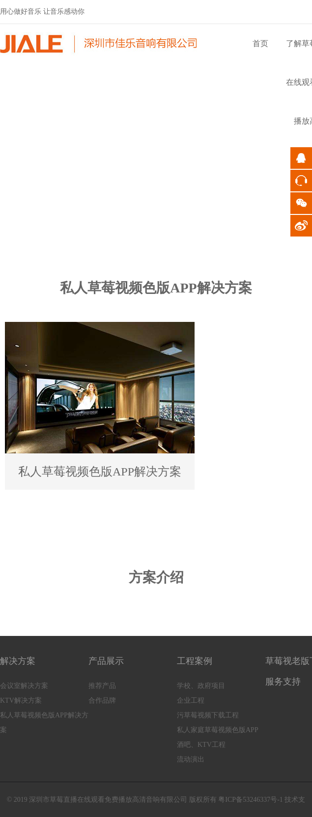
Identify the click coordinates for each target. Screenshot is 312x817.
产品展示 (106, 661)
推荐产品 (102, 685)
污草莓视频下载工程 (208, 715)
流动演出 (190, 759)
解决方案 (17, 661)
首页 (260, 43)
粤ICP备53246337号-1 (250, 799)
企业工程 (190, 700)
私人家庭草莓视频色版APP (217, 730)
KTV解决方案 (21, 700)
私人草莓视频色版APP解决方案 (44, 723)
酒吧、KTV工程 (201, 744)
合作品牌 (102, 700)
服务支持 (283, 681)
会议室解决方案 (24, 685)
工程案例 (194, 661)
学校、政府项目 (201, 685)
